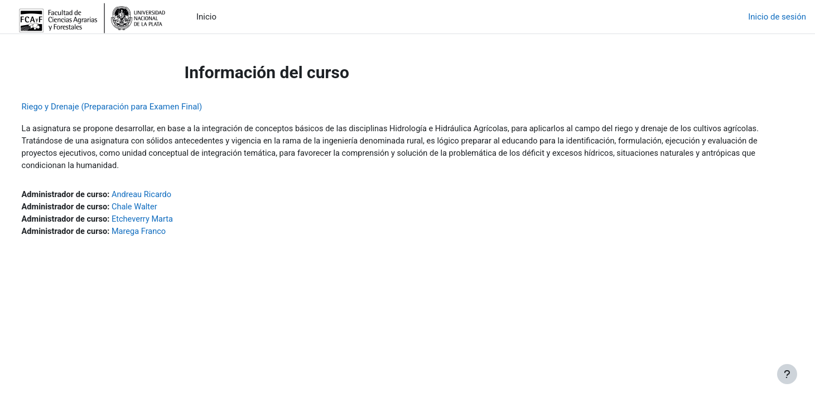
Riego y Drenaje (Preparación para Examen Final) (132, 107)
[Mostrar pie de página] (787, 374)
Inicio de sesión (777, 17)
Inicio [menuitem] (206, 17)
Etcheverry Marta (166, 222)
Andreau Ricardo (165, 197)
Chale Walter (158, 209)
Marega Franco (163, 234)
